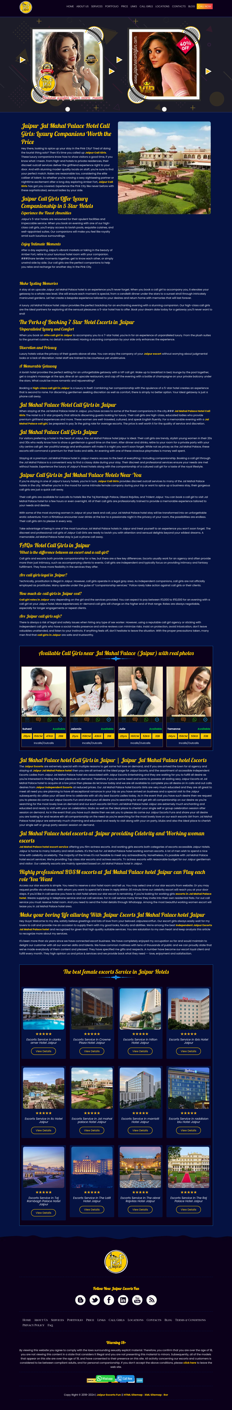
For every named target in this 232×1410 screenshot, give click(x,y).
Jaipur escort (152, 354)
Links (134, 6)
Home (70, 6)
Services (96, 6)
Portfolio (112, 6)
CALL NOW (204, 6)
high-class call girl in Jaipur (51, 388)
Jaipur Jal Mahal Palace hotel (52, 770)
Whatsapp (107, 1378)
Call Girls (146, 6)
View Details (43, 1051)
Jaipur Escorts (34, 766)
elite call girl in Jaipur (58, 335)
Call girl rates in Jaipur (34, 600)
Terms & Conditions (190, 1320)
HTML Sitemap (133, 1395)
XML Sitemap (153, 1395)
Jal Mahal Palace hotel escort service (43, 847)
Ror (166, 1395)
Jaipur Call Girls (95, 152)
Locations (162, 6)
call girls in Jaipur (49, 635)
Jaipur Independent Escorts (54, 787)
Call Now (127, 1378)
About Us (82, 6)
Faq (50, 1325)
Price (124, 6)
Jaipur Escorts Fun (109, 1395)
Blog (191, 6)
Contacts (179, 6)
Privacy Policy (33, 1325)
